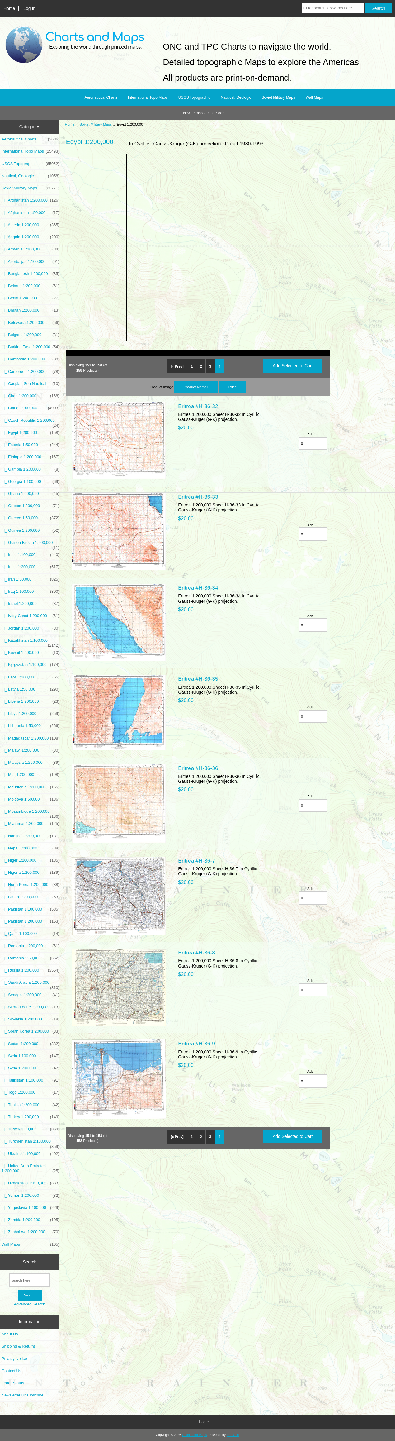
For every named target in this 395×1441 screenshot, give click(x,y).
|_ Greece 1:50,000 (30, 518)
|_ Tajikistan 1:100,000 (30, 1080)
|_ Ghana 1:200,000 (30, 493)
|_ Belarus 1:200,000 (30, 285)
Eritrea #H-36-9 (196, 1043)
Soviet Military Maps (95, 124)
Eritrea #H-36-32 (198, 406)
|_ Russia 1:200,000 (30, 970)
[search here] (29, 1280)
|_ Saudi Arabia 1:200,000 (30, 984)
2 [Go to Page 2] (201, 366)
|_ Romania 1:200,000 (30, 946)
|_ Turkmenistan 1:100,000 (30, 1143)
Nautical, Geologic (236, 97)
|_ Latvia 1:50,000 (30, 689)
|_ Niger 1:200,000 (30, 860)
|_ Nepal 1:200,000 (30, 848)
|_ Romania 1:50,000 (30, 958)
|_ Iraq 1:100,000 (30, 591)
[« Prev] (177, 366)
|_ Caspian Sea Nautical (30, 383)
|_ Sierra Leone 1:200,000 (30, 1007)
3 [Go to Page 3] (210, 366)
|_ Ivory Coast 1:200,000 (30, 615)
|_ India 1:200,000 (30, 566)
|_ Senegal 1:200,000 (30, 994)
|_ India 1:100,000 (30, 554)
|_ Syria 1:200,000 (30, 1068)
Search (29, 1261)
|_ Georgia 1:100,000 (30, 481)
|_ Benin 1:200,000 (30, 298)
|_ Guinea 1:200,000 (30, 530)
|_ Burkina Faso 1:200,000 (30, 347)
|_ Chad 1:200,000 (30, 395)
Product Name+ (196, 387)
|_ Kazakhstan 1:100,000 (30, 642)
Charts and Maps (194, 1435)
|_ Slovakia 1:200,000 (30, 1019)
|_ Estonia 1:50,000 (30, 444)
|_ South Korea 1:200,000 (30, 1031)
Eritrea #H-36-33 (198, 497)
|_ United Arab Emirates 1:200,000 (30, 1168)
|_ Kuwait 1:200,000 (30, 652)
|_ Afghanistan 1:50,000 (30, 212)
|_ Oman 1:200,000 (30, 897)
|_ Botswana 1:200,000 (30, 322)
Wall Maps (314, 97)
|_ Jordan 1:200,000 (30, 628)
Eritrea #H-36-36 (198, 768)
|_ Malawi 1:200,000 (30, 750)
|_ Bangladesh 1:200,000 (30, 273)
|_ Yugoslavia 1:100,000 (30, 1207)
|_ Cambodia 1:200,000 (30, 359)
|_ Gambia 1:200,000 (30, 469)
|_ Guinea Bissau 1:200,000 (30, 544)
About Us (10, 1334)
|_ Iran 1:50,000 (30, 579)
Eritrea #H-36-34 (198, 588)
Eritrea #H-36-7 (196, 861)
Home (9, 8)
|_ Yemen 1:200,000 (30, 1195)
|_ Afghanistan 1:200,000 (30, 200)
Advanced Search (29, 1304)
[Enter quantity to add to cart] (313, 443)
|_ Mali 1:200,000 (30, 774)
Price (232, 387)
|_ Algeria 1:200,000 (30, 224)
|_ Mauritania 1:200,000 (30, 787)
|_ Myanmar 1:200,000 (30, 823)
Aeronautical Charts (100, 97)
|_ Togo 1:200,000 (30, 1092)
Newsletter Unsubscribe (23, 1395)
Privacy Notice (14, 1358)
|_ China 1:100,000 (30, 408)
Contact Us (11, 1370)
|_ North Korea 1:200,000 (30, 884)
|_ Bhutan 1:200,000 (30, 310)
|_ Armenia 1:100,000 (30, 249)
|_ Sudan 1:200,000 (30, 1043)
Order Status (13, 1383)
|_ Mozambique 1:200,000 (30, 813)
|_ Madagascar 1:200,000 (30, 738)
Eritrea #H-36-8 (196, 952)
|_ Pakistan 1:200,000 (30, 921)
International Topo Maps (148, 97)
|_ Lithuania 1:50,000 (30, 725)
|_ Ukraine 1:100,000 (30, 1153)
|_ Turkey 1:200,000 (30, 1117)
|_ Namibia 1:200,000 (30, 836)
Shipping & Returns (19, 1346)
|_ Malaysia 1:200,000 (30, 762)
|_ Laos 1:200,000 (30, 677)
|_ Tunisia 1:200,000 (30, 1104)
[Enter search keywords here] (333, 8)
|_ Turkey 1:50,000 (30, 1129)
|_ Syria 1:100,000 (30, 1055)
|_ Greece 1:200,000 (30, 505)
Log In (29, 8)
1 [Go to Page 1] (192, 366)
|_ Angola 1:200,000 (30, 237)
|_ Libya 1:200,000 (30, 713)
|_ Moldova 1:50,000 (30, 799)
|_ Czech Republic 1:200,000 (30, 422)
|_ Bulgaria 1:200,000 (30, 334)
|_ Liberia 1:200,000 (30, 701)
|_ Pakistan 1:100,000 (30, 909)
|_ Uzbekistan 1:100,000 (30, 1183)
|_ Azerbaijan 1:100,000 (30, 261)
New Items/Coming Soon (203, 113)
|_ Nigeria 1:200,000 (30, 872)
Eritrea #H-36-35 (198, 679)
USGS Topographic (194, 97)
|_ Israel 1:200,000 (30, 603)
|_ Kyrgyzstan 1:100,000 (30, 664)
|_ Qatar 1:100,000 (30, 933)
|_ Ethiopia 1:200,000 (30, 456)
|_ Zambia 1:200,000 (30, 1219)
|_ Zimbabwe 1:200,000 (30, 1231)
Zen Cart (233, 1435)
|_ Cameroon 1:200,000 (30, 371)
